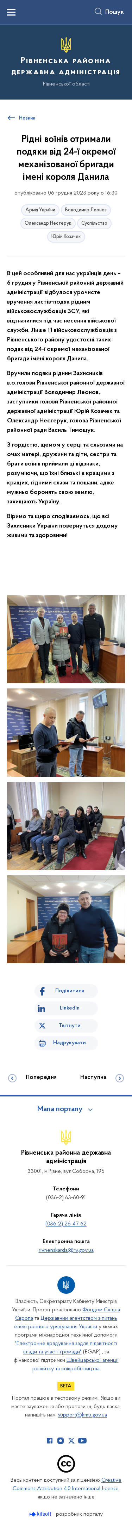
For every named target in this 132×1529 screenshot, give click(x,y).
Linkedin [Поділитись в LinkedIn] (70, 1008)
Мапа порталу (60, 1109)
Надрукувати (69, 1043)
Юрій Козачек (66, 236)
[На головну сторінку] (66, 61)
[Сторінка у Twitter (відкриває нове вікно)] (71, 1440)
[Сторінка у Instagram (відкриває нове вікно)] (60, 1440)
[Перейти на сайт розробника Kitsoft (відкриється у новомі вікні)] (41, 1514)
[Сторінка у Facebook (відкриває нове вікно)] (49, 1440)
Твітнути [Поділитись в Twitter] (70, 1025)
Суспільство (94, 223)
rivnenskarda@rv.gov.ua (66, 1250)
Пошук (114, 12)
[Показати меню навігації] (11, 12)
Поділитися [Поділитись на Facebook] (69, 991)
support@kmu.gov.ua (82, 1415)
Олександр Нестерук (48, 223)
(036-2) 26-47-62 (66, 1224)
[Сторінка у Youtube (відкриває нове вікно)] (82, 1440)
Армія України (40, 210)
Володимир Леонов (86, 210)
